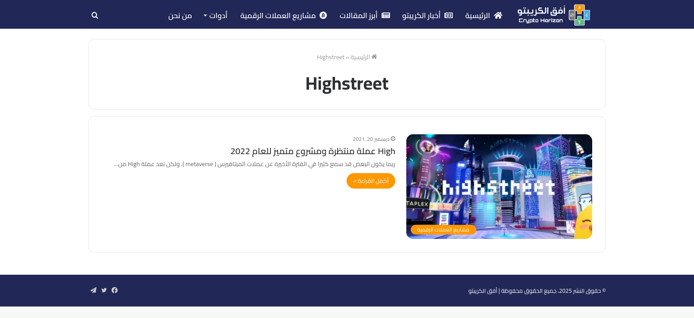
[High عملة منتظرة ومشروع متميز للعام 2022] (499, 186)
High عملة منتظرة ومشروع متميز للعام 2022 (312, 151)
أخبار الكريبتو (427, 15)
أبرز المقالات (364, 15)
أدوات (218, 15)
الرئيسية (483, 15)
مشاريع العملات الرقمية (283, 15)
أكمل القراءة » (371, 180)
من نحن (180, 15)
